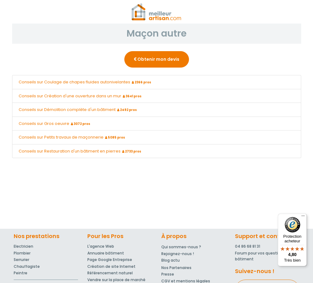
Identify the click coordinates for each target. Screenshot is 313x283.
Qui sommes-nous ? (181, 247)
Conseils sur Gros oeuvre (55, 123)
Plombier (22, 253)
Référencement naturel (110, 273)
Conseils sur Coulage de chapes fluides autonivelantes (86, 82)
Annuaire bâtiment (105, 253)
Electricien (23, 246)
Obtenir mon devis (156, 59)
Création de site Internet (111, 266)
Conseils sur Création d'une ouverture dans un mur (81, 96)
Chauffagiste (27, 266)
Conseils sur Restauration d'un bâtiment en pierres (81, 151)
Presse (167, 274)
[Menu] (303, 217)
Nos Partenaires (176, 267)
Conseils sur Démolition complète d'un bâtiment (78, 110)
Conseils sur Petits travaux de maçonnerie (73, 137)
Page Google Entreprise (109, 259)
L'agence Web (100, 246)
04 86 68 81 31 (247, 246)
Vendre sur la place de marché (116, 279)
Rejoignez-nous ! (177, 253)
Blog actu (170, 260)
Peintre (20, 273)
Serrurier (21, 259)
